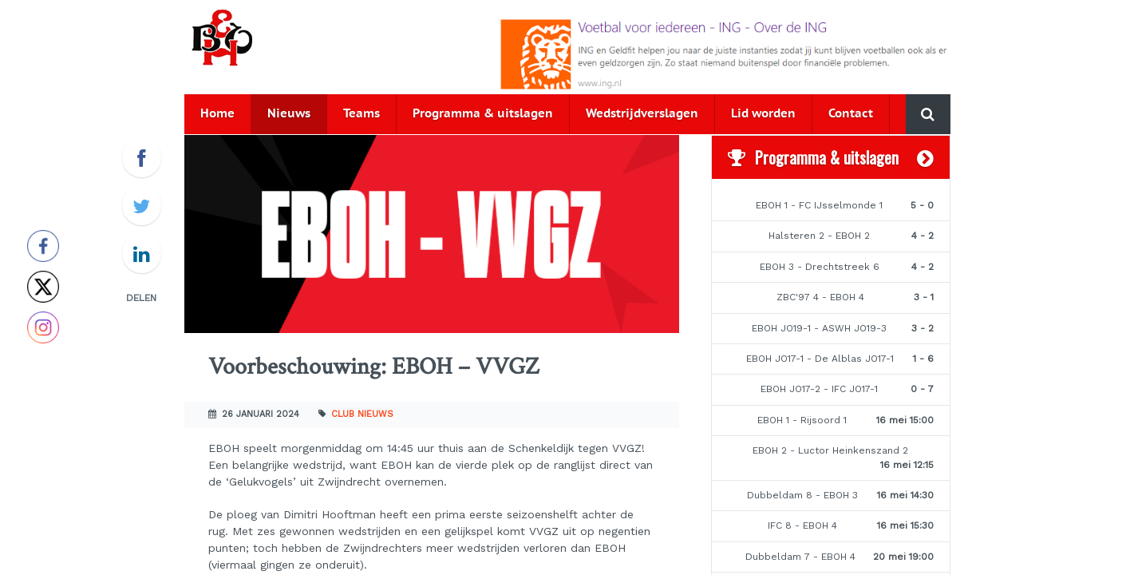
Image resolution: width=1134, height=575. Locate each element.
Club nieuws (362, 414)
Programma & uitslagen (483, 114)
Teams (361, 114)
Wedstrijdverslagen (642, 114)
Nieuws (288, 114)
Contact (850, 114)
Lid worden (763, 114)
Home (217, 114)
